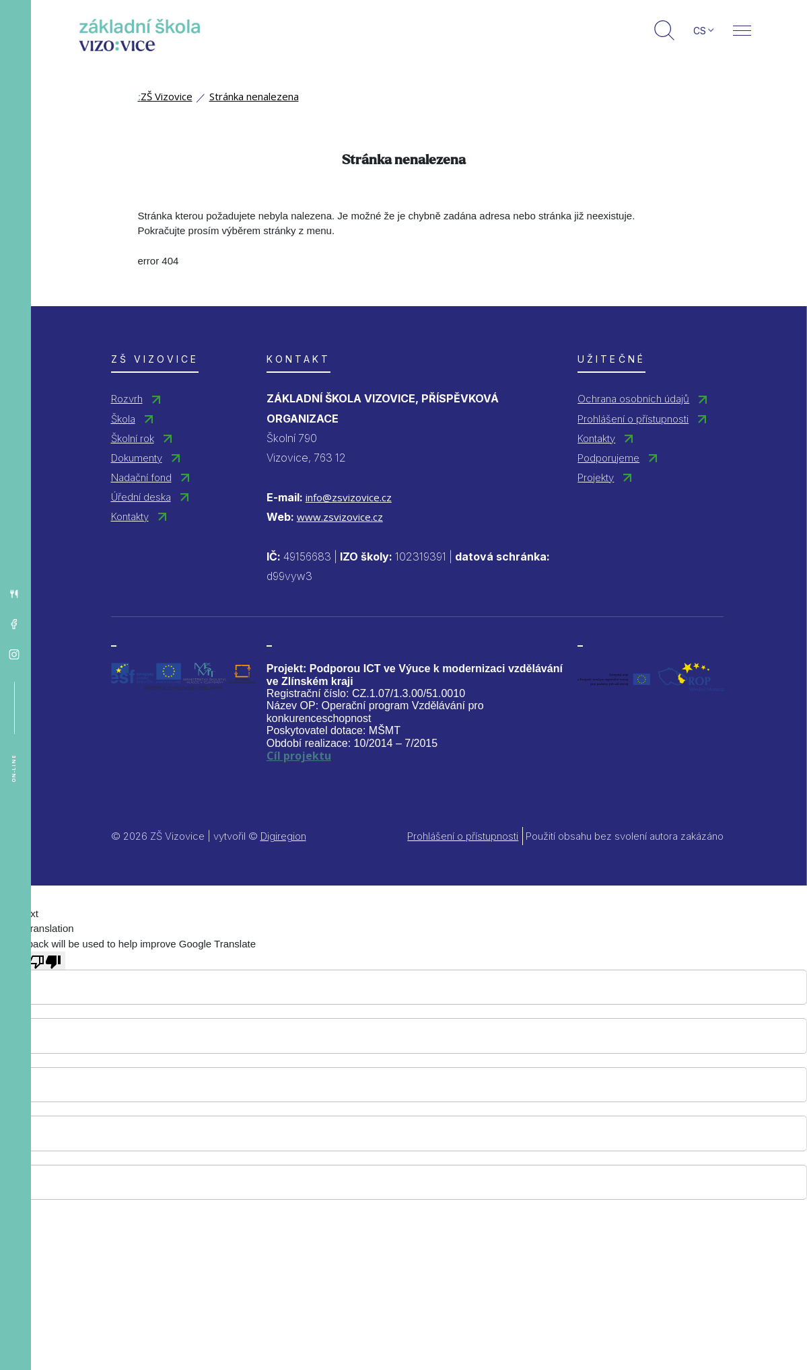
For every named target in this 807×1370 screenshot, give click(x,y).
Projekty (595, 477)
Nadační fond (141, 477)
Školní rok (132, 438)
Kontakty (130, 516)
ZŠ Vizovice (165, 96)
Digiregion (283, 836)
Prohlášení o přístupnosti (633, 418)
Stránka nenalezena (254, 96)
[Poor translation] (45, 960)
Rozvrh (127, 398)
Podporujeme (608, 458)
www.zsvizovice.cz (340, 517)
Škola (123, 418)
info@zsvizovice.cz (349, 497)
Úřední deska (141, 497)
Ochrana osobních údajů (633, 398)
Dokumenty (136, 458)
